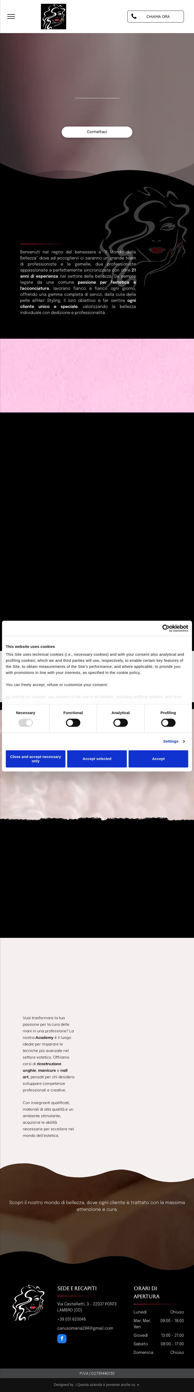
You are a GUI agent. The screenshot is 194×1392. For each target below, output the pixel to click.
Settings (171, 741)
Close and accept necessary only (35, 758)
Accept (158, 759)
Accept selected (97, 759)
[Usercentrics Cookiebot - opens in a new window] (166, 628)
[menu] (11, 16)
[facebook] (61, 1339)
